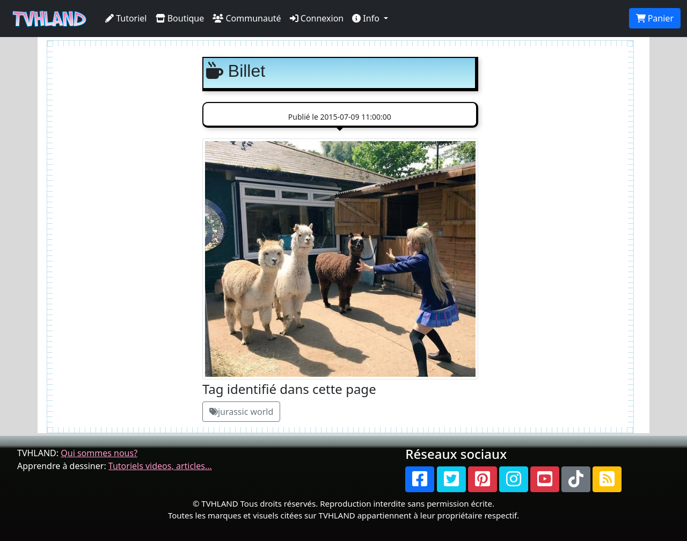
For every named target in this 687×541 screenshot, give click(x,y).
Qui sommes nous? (99, 453)
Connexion (317, 18)
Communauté (247, 18)
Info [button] (367, 18)
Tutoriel (126, 18)
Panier (655, 18)
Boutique (180, 18)
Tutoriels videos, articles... (160, 466)
